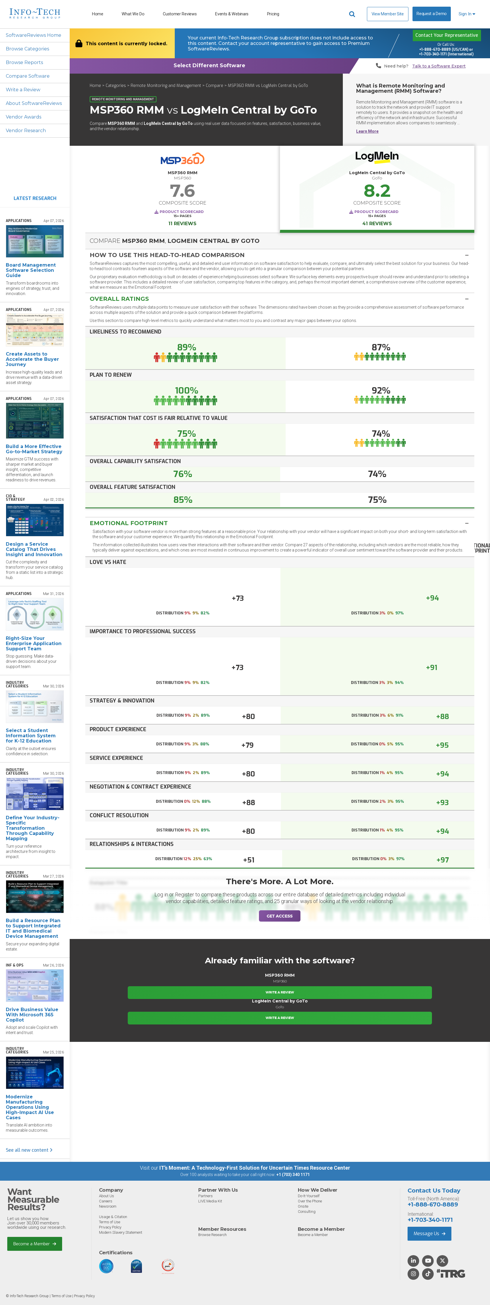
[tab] (279, 255)
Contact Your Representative (446, 35)
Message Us (429, 1234)
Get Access (280, 916)
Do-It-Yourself (309, 1196)
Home (97, 14)
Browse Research (212, 1235)
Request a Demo (432, 13)
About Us (106, 1196)
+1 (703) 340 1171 (293, 1174)
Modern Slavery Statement (120, 1232)
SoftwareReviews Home (33, 35)
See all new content (29, 1150)
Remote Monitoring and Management (166, 85)
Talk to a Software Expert (439, 66)
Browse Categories (27, 49)
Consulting (307, 1211)
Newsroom (107, 1206)
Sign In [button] (467, 14)
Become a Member (34, 1244)
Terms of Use (109, 1222)
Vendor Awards (23, 117)
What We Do (133, 14)
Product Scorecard (182, 212)
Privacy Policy (110, 1227)
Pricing (273, 14)
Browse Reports (24, 62)
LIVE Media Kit (210, 1201)
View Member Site (388, 14)
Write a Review (23, 89)
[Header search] (353, 14)
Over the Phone (310, 1201)
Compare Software (28, 76)
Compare (214, 85)
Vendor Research (26, 130)
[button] (279, 255)
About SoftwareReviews (34, 103)
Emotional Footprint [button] (129, 523)
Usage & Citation (113, 1217)
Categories (116, 85)
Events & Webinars (231, 14)
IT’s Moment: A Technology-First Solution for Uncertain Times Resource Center (254, 1168)
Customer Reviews (180, 14)
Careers (105, 1201)
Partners (205, 1196)
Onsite (303, 1206)
